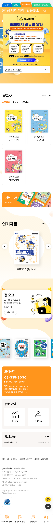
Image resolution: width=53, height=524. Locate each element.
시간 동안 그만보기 (13, 70)
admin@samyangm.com (17, 482)
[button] (4, 258)
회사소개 (5, 459)
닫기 (45, 69)
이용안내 (14, 459)
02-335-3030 (15, 377)
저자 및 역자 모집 (26, 459)
